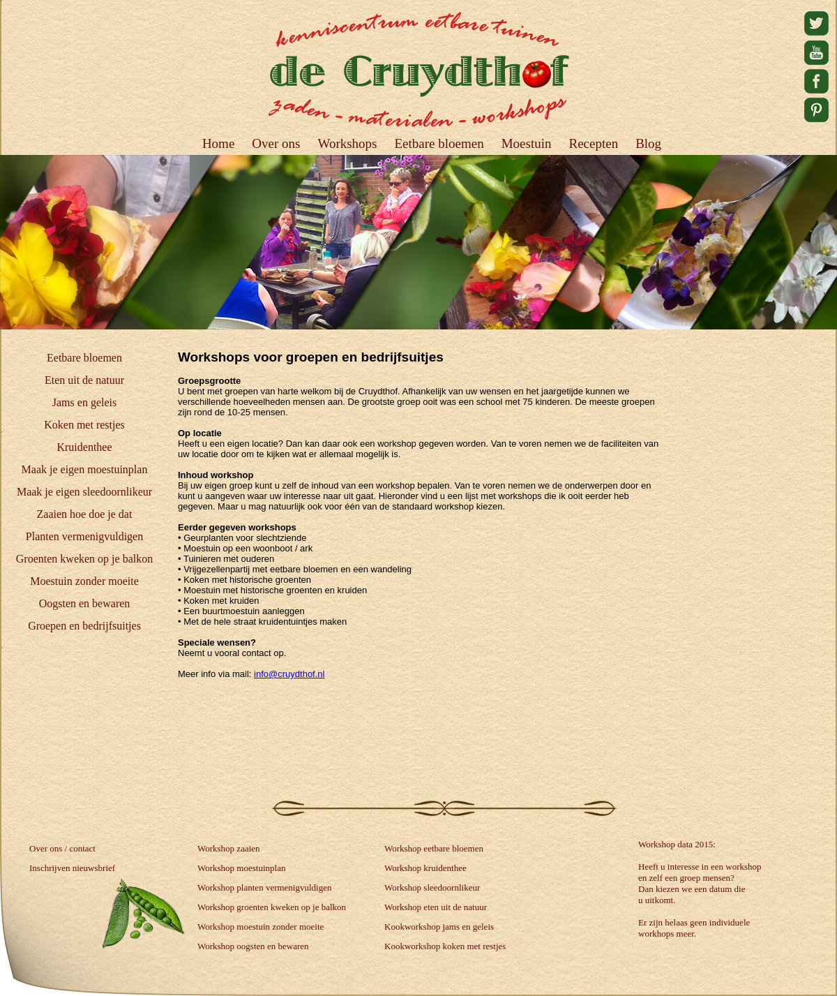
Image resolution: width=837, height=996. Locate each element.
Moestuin (527, 143)
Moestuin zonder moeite (84, 581)
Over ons (276, 143)
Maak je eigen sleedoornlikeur (84, 492)
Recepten (593, 143)
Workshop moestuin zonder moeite (260, 926)
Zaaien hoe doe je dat (85, 514)
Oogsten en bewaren (84, 603)
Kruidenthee (84, 447)
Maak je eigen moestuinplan (85, 469)
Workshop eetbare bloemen (433, 848)
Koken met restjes (84, 425)
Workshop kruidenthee (425, 868)
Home (218, 143)
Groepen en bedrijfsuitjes (84, 626)
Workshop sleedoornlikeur (432, 887)
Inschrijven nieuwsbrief (72, 868)
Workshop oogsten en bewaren (253, 946)
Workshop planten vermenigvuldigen (264, 887)
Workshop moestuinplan (241, 868)
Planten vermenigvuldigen (84, 536)
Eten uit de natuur (84, 380)
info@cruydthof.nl (289, 674)
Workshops (347, 143)
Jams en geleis (84, 402)
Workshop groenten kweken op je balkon (271, 907)
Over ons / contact (62, 848)
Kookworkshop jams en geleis (439, 926)
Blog (648, 143)
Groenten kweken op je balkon (84, 559)
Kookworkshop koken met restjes (445, 946)
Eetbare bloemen (84, 358)
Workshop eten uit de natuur (435, 907)
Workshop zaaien (228, 848)
